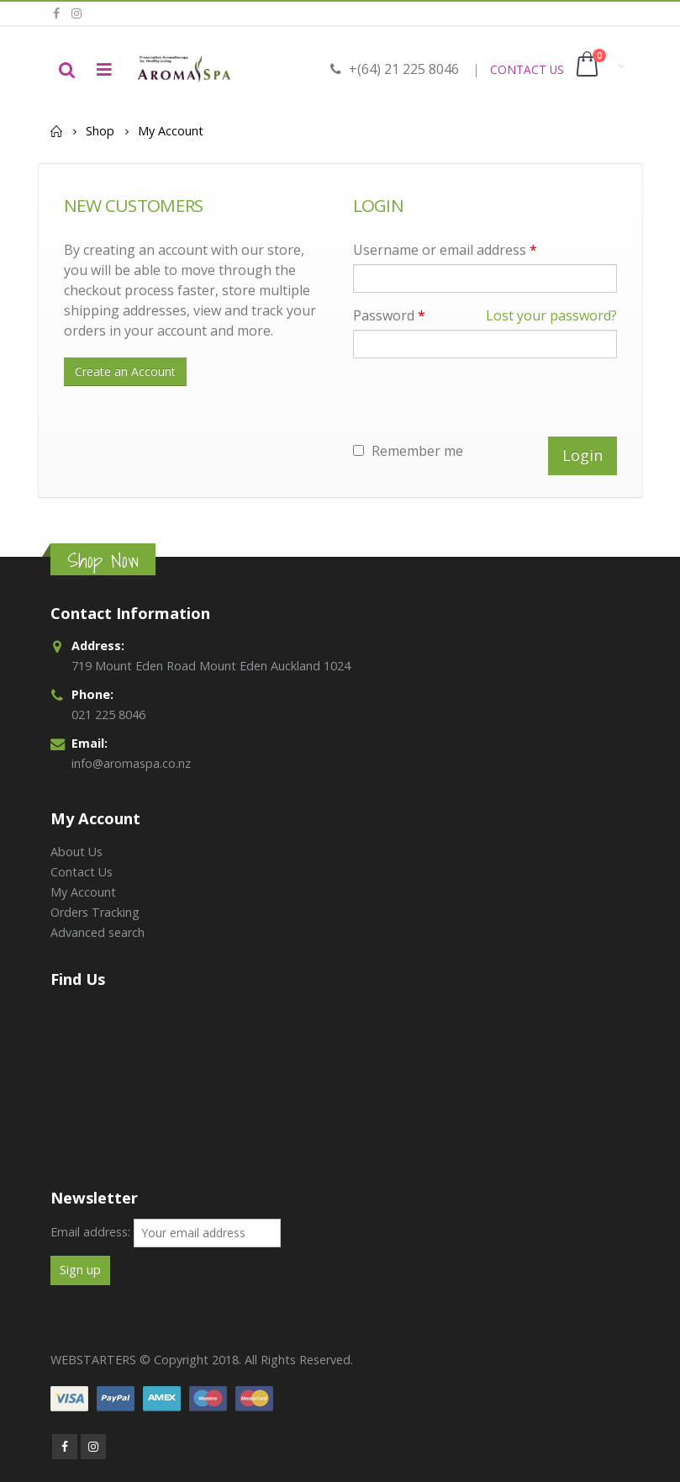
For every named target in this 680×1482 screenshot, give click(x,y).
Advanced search (97, 932)
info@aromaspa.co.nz (131, 763)
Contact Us (81, 872)
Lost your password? (551, 315)
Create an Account (125, 371)
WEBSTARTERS (93, 1360)
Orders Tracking (95, 912)
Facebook (64, 1446)
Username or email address (445, 250)
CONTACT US (527, 69)
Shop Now (103, 560)
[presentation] (481, 404)
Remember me (408, 451)
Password (485, 315)
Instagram (93, 1446)
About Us (76, 852)
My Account (83, 892)
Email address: (90, 1232)
